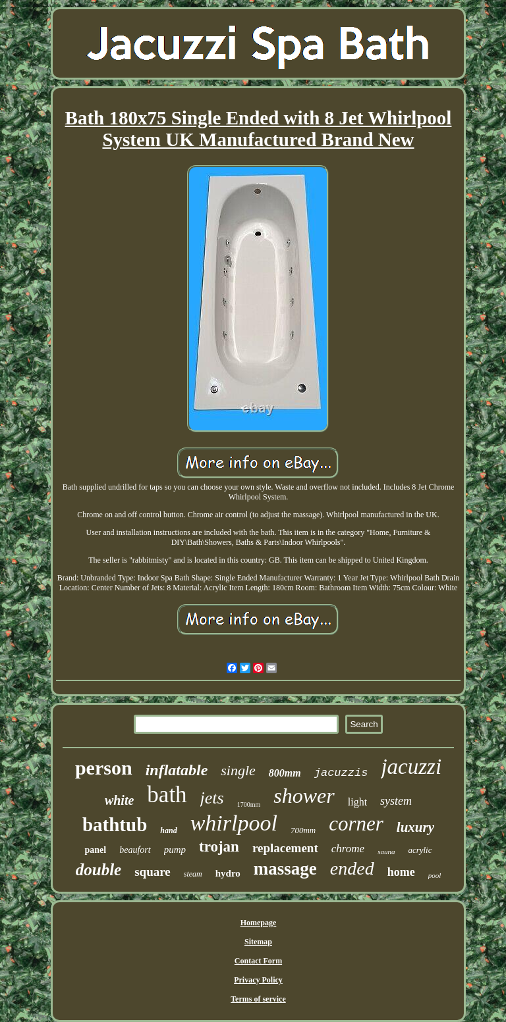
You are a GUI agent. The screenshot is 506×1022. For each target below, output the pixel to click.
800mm (285, 773)
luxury (415, 827)
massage (285, 869)
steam (193, 874)
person (103, 768)
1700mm (249, 804)
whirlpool (233, 823)
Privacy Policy (258, 979)
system (396, 800)
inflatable (177, 770)
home (401, 872)
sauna (386, 852)
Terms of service (258, 999)
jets (212, 797)
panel (95, 850)
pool (434, 875)
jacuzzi (411, 767)
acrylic (420, 850)
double (98, 870)
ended (352, 868)
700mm (303, 830)
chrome (347, 848)
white (119, 800)
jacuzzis (341, 773)
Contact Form (258, 960)
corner (356, 823)
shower (303, 795)
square (152, 872)
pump (175, 849)
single (238, 770)
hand (168, 830)
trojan (219, 846)
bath (166, 794)
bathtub (114, 824)
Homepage (258, 922)
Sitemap (258, 941)
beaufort (134, 850)
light (357, 801)
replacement (285, 848)
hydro (227, 873)
